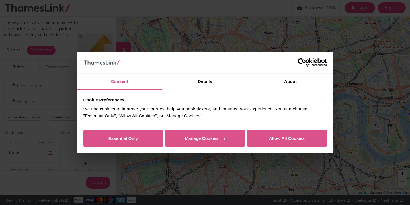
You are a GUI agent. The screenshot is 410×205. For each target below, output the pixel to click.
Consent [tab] (119, 81)
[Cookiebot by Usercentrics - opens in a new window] (302, 62)
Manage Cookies (205, 138)
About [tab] (290, 81)
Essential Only (123, 138)
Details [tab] (205, 81)
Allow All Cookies (287, 138)
